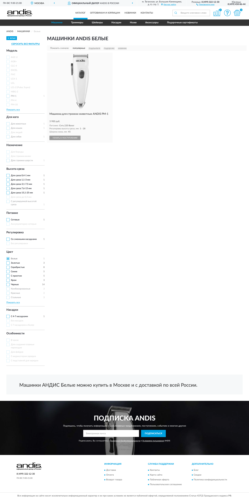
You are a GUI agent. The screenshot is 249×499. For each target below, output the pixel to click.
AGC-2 (14, 57)
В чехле (14, 340)
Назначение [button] (14, 145)
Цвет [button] (9, 252)
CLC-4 (14, 66)
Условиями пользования (153, 441)
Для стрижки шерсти (22, 160)
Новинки (130, 13)
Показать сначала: (59, 48)
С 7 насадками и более (22, 325)
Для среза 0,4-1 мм (20, 175)
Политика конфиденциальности (210, 480)
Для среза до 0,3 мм (21, 197)
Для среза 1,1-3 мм (20, 180)
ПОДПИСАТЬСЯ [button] (153, 433)
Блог (196, 470)
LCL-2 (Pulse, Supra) (20, 87)
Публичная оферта (159, 480)
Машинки (56, 22)
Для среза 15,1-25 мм (22, 193)
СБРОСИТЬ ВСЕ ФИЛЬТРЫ (25, 44)
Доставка (111, 470)
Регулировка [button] (15, 232)
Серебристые (18, 267)
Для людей (16, 132)
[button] (205, 4)
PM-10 (14, 105)
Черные (15, 284)
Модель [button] (11, 50)
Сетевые (15, 220)
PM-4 (13, 100)
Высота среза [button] (15, 169)
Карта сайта (156, 475)
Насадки (116, 22)
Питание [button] (12, 213)
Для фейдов (17, 352)
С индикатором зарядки (23, 356)
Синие (14, 271)
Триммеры (77, 22)
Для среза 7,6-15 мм (21, 188)
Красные (15, 293)
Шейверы (97, 22)
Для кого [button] (12, 117)
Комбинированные (20, 289)
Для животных (18, 124)
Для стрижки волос (21, 156)
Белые (14, 259)
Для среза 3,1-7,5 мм (21, 184)
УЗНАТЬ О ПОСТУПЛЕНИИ (65, 138)
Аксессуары (151, 22)
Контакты (147, 13)
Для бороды (17, 152)
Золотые (15, 263)
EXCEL (14, 70)
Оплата (110, 475)
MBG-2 (14, 92)
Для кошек (16, 128)
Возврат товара (114, 480)
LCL (13, 83)
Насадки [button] (12, 309)
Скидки (197, 475)
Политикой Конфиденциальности (125, 441)
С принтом (16, 276)
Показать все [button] (13, 110)
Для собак (16, 137)
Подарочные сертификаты (182, 22)
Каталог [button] (80, 13)
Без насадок (17, 321)
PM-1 (13, 96)
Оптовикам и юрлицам (105, 13)
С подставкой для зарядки (24, 361)
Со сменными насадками (24, 239)
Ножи (133, 22)
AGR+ (14, 61)
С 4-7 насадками (19, 316)
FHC (13, 74)
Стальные (16, 297)
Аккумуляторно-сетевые (23, 224)
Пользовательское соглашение (166, 485)
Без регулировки (19, 243)
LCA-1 (14, 79)
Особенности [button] (15, 333)
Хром (13, 280)
